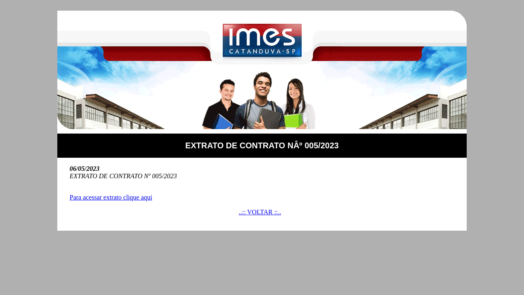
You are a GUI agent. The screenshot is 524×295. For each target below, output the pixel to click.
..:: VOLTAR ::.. (260, 212)
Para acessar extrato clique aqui (111, 197)
